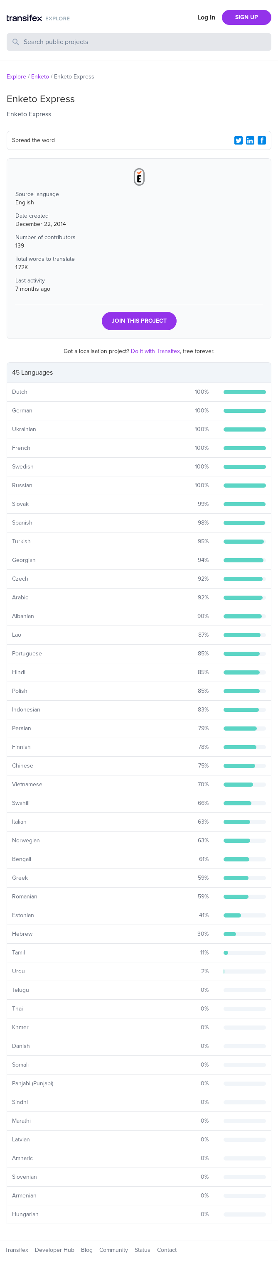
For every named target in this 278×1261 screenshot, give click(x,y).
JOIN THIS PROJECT (139, 320)
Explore (16, 76)
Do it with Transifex (155, 351)
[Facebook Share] (262, 140)
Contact (167, 1250)
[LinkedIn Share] (250, 140)
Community (113, 1250)
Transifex (16, 1250)
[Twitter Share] (238, 140)
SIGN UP (246, 17)
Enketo (40, 76)
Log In (206, 17)
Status (142, 1250)
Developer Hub (54, 1250)
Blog (87, 1250)
